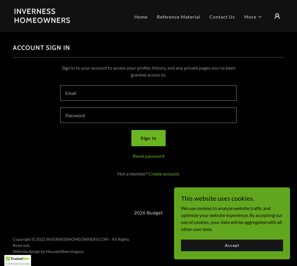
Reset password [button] (148, 156)
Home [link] (141, 16)
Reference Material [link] (178, 16)
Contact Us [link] (222, 16)
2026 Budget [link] (148, 212)
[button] (253, 16)
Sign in (148, 138)
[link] (51, 21)
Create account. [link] (164, 173)
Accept (232, 245)
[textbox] (148, 93)
